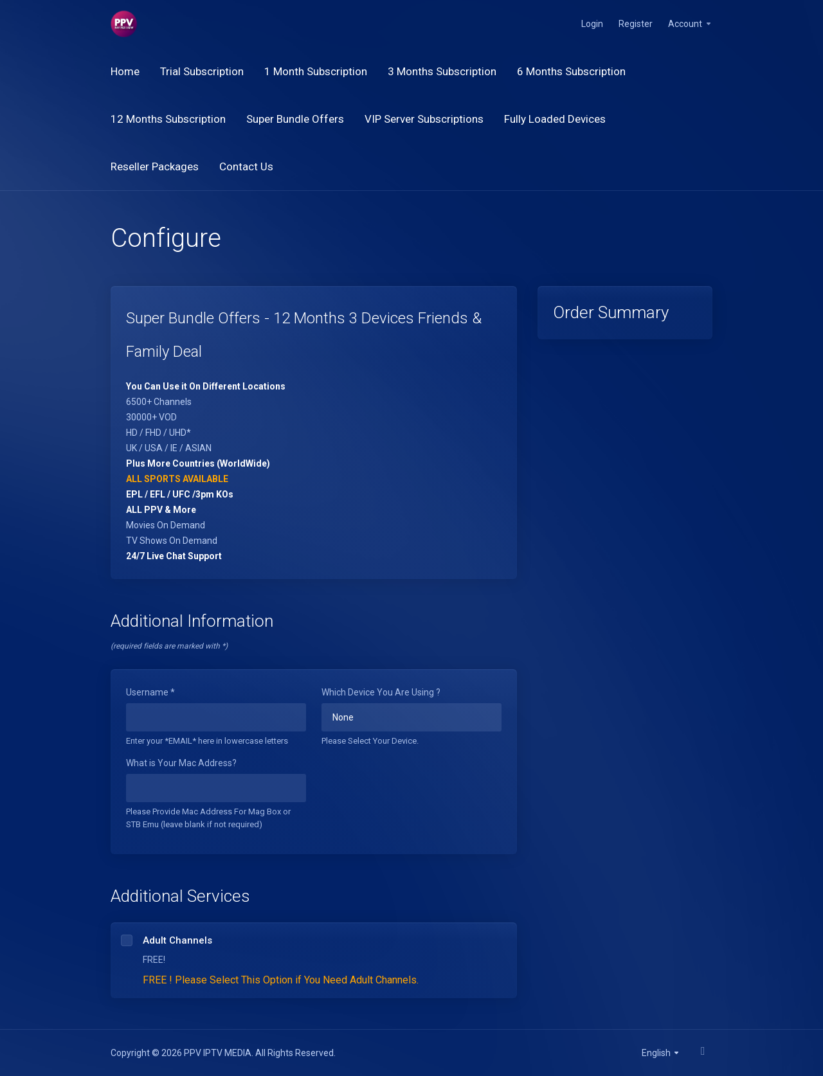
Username (150, 692)
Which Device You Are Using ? (380, 692)
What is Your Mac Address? (181, 763)
